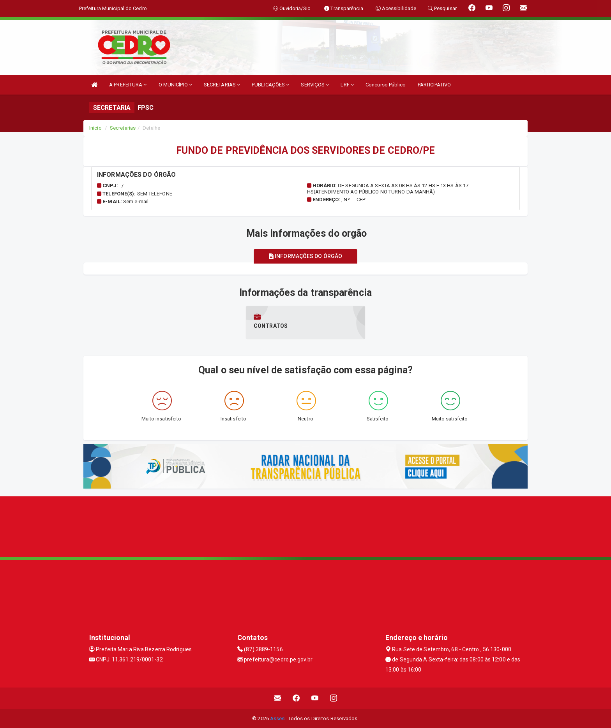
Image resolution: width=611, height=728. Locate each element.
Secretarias (123, 128)
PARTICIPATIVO (434, 85)
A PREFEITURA (128, 85)
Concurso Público (386, 85)
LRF (347, 85)
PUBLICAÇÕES (270, 85)
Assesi (278, 718)
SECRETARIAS (222, 85)
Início (95, 128)
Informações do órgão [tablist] (305, 256)
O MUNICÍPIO (175, 85)
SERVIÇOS (315, 85)
